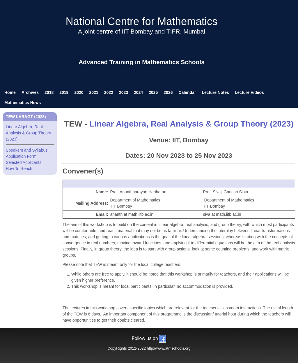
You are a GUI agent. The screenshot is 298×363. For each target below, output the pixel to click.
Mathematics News (22, 102)
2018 (49, 92)
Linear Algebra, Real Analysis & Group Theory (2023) (191, 123)
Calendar (187, 92)
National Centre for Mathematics (141, 21)
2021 (93, 92)
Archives (30, 92)
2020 (78, 92)
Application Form (21, 156)
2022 (108, 92)
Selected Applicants (23, 162)
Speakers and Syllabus (26, 150)
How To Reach (19, 168)
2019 (63, 92)
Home (10, 92)
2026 (168, 92)
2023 (123, 92)
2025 (153, 92)
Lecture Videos (249, 92)
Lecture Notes (215, 92)
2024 (138, 92)
